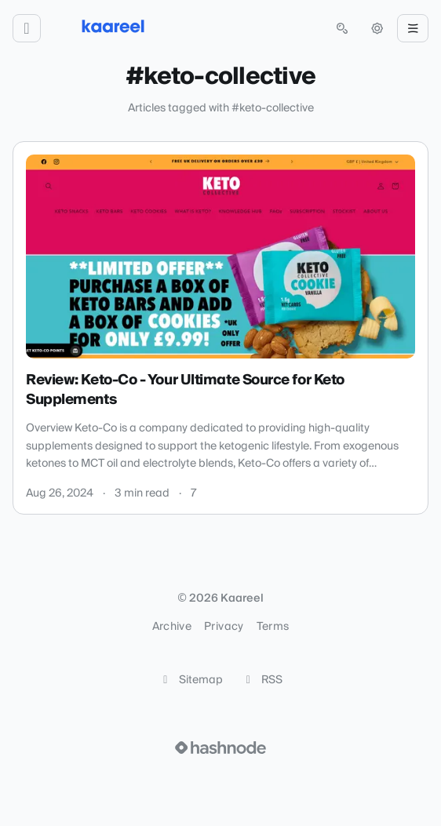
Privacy (223, 626)
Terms (273, 626)
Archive (171, 626)
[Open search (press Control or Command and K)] (342, 28)
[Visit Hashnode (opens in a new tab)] (220, 747)
